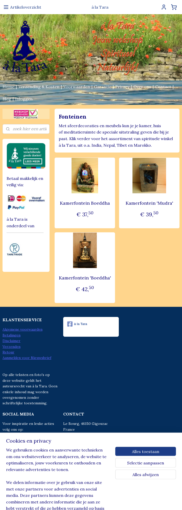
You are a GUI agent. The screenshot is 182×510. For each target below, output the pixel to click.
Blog (7, 98)
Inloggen (24, 98)
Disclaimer (11, 340)
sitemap (70, 500)
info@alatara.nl (86, 446)
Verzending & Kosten (38, 86)
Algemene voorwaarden (22, 329)
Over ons (142, 86)
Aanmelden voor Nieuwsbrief (27, 357)
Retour (8, 352)
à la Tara (77, 324)
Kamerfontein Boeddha (85, 203)
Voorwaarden (76, 86)
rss (79, 500)
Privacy (122, 86)
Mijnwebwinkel (139, 500)
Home (8, 86)
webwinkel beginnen (97, 500)
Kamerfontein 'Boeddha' (85, 278)
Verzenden (11, 346)
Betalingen (11, 335)
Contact (163, 86)
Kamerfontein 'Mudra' (149, 203)
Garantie (102, 86)
